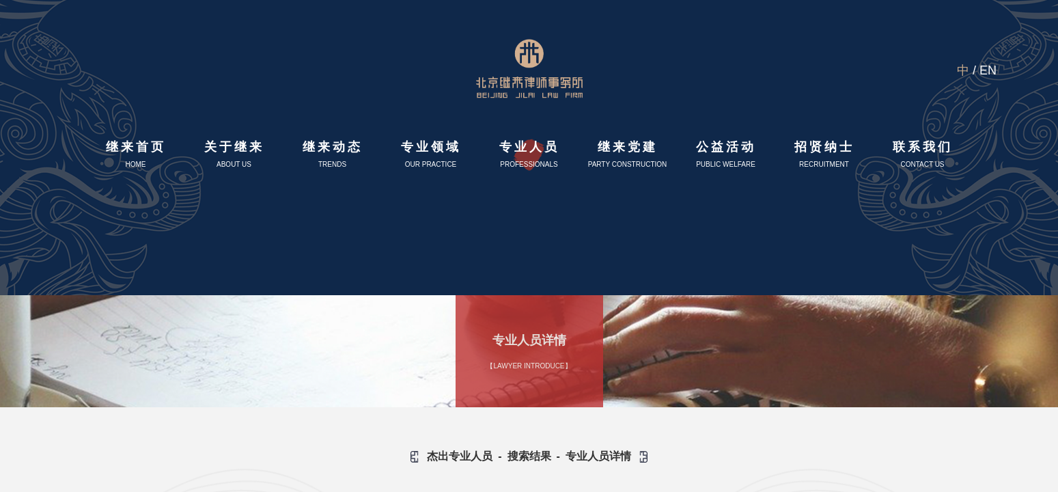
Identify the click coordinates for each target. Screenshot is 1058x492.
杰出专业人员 (459, 456)
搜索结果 (529, 456)
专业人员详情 (598, 456)
